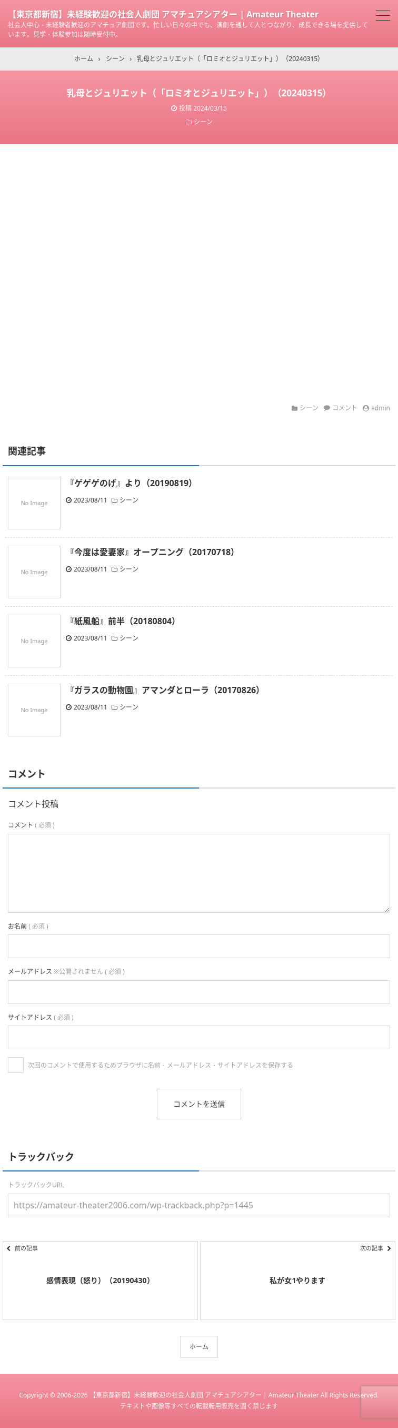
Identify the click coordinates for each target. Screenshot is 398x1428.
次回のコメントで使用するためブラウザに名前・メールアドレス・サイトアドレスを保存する (160, 1065)
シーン (203, 121)
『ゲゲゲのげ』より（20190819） (131, 483)
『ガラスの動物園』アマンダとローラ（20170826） (165, 690)
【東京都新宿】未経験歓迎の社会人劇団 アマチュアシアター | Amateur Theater (163, 14)
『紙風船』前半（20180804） (123, 621)
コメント (344, 407)
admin (380, 407)
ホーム (199, 1346)
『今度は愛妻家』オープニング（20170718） (152, 552)
